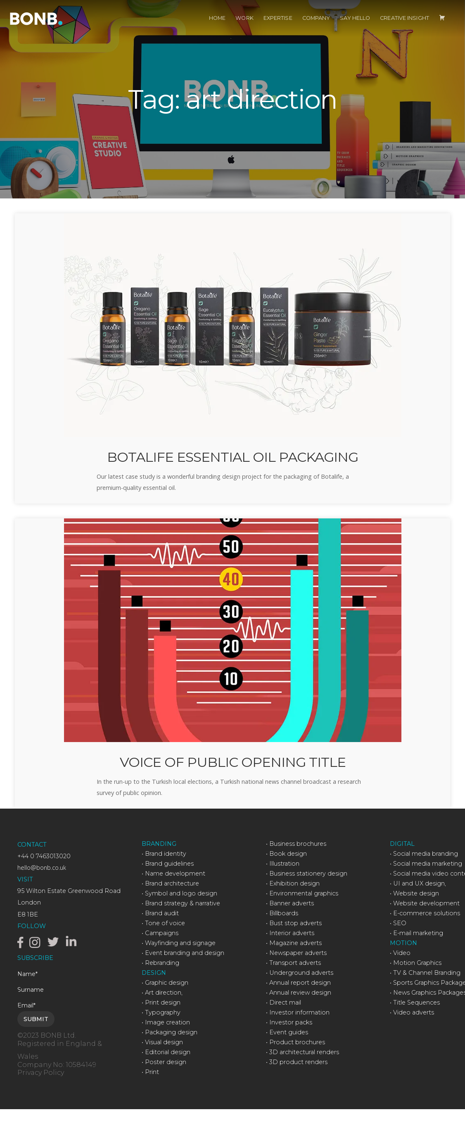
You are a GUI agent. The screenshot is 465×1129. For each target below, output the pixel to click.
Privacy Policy (40, 1092)
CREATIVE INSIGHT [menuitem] (404, 27)
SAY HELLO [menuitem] (355, 27)
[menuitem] (442, 27)
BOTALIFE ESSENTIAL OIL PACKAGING (232, 465)
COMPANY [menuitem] (316, 27)
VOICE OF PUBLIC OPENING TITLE (233, 780)
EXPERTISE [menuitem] (277, 27)
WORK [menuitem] (244, 27)
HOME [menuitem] (217, 27)
